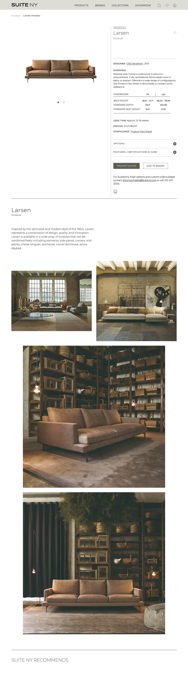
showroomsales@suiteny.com (139, 180)
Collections (120, 5)
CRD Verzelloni (135, 63)
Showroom (143, 5)
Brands (100, 5)
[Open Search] (159, 6)
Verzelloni (119, 27)
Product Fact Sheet (141, 131)
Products (81, 5)
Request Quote (126, 166)
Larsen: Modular (31, 15)
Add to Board (155, 166)
